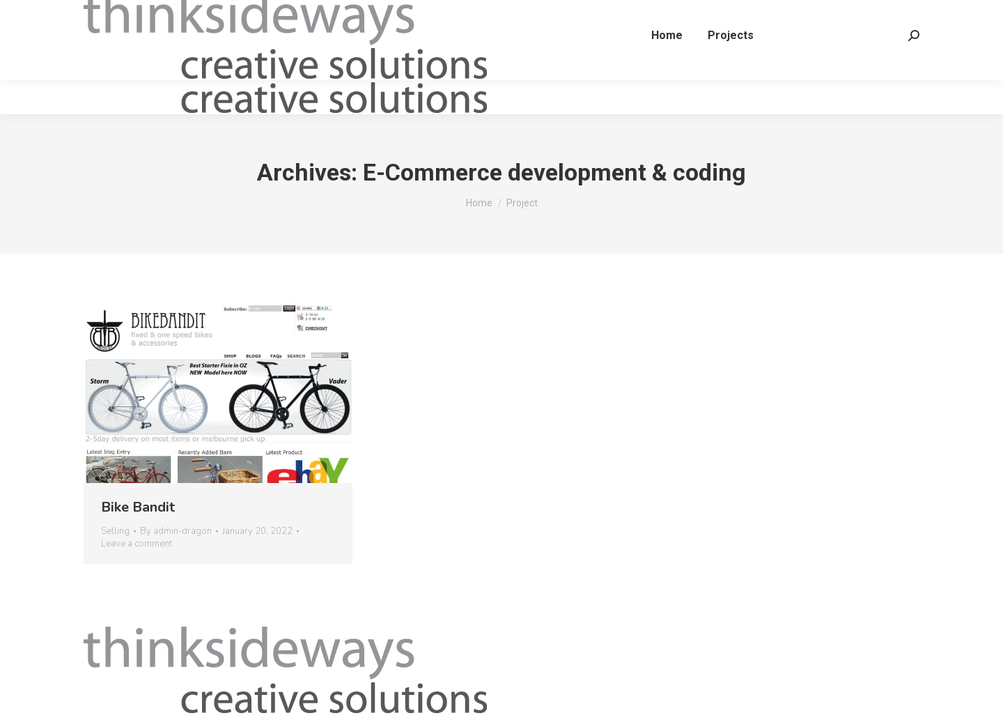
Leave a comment (136, 543)
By (176, 531)
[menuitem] (662, 70)
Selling (115, 531)
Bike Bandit (138, 507)
